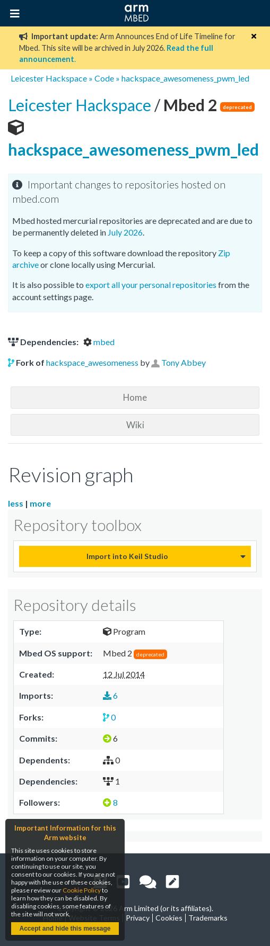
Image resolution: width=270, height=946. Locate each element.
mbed (99, 342)
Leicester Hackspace (49, 78)
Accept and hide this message (64, 928)
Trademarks (208, 917)
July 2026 (125, 232)
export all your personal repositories (150, 285)
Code (104, 78)
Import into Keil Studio (127, 556)
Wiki (135, 424)
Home (135, 397)
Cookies (168, 917)
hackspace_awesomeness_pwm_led (185, 78)
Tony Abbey (183, 362)
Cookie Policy (82, 890)
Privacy (138, 917)
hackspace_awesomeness (92, 362)
